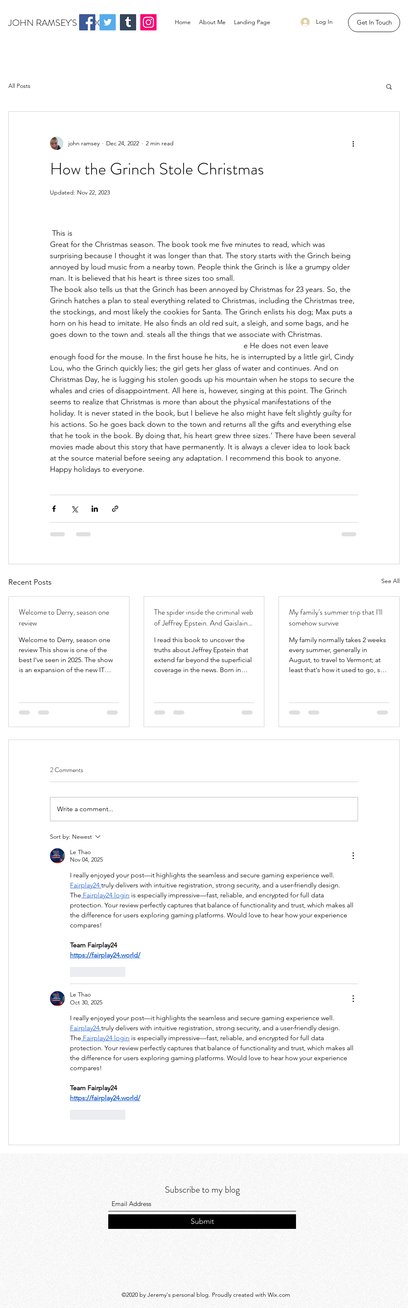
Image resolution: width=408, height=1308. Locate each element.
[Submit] (202, 1221)
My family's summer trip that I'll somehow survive (336, 617)
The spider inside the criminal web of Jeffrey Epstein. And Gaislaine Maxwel (203, 617)
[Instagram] (148, 22)
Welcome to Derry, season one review (64, 617)
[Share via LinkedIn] (95, 509)
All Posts (19, 86)
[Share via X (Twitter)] (74, 509)
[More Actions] (353, 856)
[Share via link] (115, 509)
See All (390, 581)
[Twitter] (108, 22)
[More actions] (353, 143)
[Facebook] (87, 22)
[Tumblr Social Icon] (128, 22)
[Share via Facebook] (54, 509)
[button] (374, 22)
